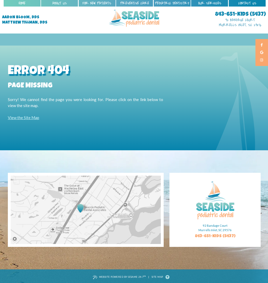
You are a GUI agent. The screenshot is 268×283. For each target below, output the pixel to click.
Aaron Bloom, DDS (20, 17)
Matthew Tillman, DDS (24, 23)
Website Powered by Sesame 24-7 (119, 277)
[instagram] (261, 60)
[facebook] (261, 45)
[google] (261, 53)
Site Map (157, 276)
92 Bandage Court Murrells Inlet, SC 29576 (240, 23)
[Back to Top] (167, 277)
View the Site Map (23, 117)
